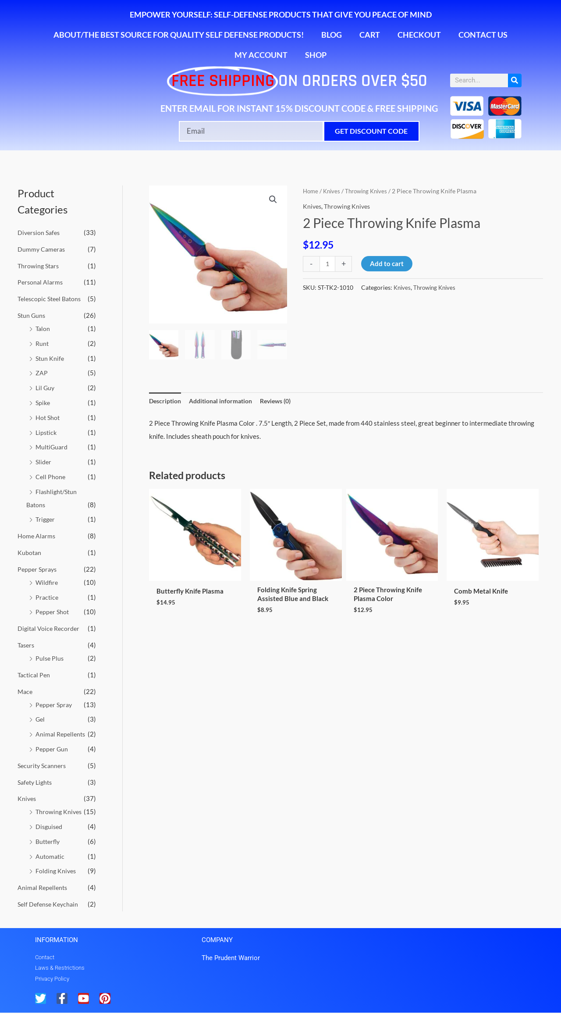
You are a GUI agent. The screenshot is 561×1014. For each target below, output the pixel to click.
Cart (369, 34)
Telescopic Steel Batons (51, 298)
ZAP (42, 373)
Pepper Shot (53, 612)
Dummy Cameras (42, 249)
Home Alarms (37, 536)
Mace (26, 691)
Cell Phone (51, 476)
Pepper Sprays (38, 569)
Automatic (51, 855)
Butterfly (49, 841)
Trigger (46, 519)
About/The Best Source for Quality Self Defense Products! (178, 34)
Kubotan (30, 552)
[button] (272, 200)
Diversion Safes (40, 232)
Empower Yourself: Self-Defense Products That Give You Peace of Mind (281, 14)
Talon (43, 328)
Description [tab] (166, 401)
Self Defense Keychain (50, 903)
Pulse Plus (50, 658)
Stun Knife (50, 358)
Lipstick (47, 432)
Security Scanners (43, 765)
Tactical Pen (35, 674)
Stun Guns (32, 315)
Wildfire (47, 582)
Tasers (27, 644)
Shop (316, 55)
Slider (44, 462)
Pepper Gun (52, 748)
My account (261, 55)
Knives (27, 798)
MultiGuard (52, 447)
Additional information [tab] (226, 401)
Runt (43, 343)
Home (311, 191)
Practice (48, 597)
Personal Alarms (41, 282)
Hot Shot (48, 417)
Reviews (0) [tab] (286, 401)
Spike (43, 402)
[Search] (515, 80)
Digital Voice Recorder (50, 628)
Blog (331, 34)
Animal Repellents (62, 733)
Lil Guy (46, 387)
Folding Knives (56, 870)
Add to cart (388, 263)
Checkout (419, 34)
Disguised (50, 826)
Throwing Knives (60, 811)
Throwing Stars (39, 266)
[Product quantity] (328, 264)
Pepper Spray (55, 704)
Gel (41, 718)
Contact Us (483, 34)
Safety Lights (37, 781)
